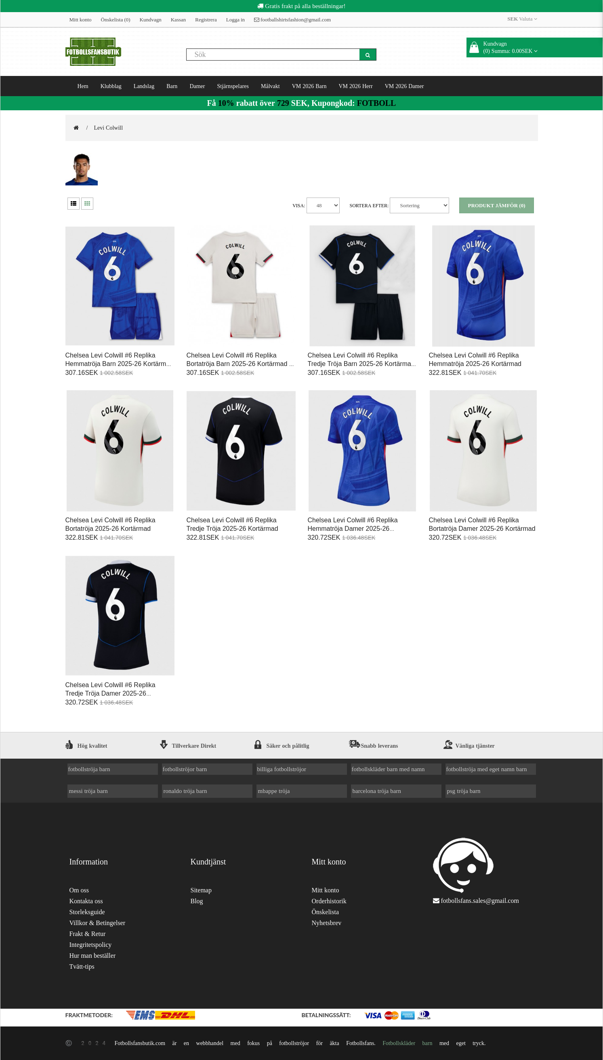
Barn (171, 86)
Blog (197, 901)
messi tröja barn (88, 791)
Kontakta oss (86, 901)
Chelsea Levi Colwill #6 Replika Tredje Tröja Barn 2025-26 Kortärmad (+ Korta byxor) (361, 364)
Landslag (144, 86)
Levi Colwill (108, 127)
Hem (83, 86)
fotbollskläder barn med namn (388, 769)
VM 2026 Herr (355, 86)
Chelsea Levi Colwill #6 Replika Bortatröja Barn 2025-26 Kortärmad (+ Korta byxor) (241, 364)
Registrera (205, 19)
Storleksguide (87, 912)
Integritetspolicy (90, 944)
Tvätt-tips (82, 966)
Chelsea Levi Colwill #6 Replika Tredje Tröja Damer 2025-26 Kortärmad (110, 693)
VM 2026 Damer (404, 86)
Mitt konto (80, 19)
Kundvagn (151, 19)
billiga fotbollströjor (282, 769)
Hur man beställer (92, 955)
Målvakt (270, 86)
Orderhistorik (329, 901)
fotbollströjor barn (185, 769)
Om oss (79, 890)
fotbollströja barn (89, 769)
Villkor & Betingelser (97, 922)
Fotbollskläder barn (407, 1043)
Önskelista (325, 912)
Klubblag (111, 86)
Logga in (235, 19)
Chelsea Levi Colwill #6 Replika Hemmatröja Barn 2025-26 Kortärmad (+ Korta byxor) (119, 364)
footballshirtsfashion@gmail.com (292, 19)
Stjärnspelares (233, 86)
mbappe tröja (274, 791)
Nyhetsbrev (327, 922)
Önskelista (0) (115, 19)
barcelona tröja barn (377, 791)
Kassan (178, 19)
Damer (197, 86)
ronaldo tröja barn (185, 791)
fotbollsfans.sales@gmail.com (480, 900)
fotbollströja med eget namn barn (486, 769)
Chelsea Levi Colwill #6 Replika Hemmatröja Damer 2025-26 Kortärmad (353, 529)
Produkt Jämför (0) (496, 205)
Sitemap (201, 890)
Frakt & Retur (87, 933)
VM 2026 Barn (309, 86)
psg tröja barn (464, 791)
